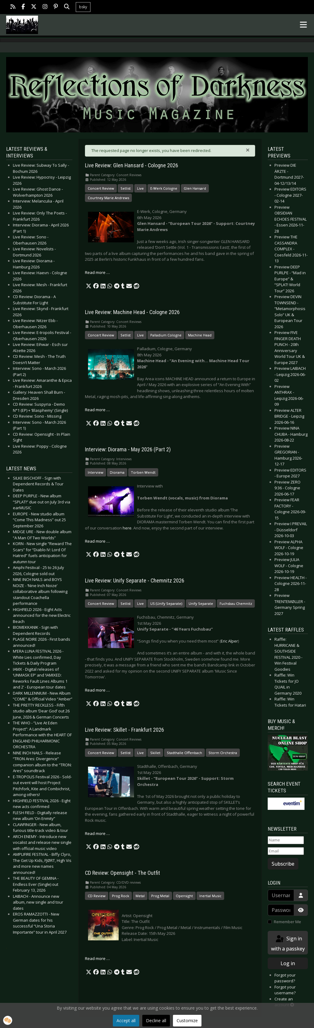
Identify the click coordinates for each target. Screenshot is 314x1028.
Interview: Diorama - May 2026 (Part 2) (128, 449)
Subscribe (283, 863)
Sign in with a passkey (288, 943)
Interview (95, 472)
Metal (140, 895)
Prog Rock (120, 895)
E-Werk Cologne (163, 188)
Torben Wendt (143, 472)
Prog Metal (160, 895)
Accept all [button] (126, 1020)
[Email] (286, 851)
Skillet (155, 752)
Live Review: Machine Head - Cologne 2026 (132, 312)
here (127, 528)
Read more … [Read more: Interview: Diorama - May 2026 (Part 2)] (97, 541)
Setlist (126, 188)
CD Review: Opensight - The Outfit (122, 873)
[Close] (248, 149)
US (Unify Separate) (166, 603)
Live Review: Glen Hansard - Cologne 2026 (131, 165)
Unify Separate (201, 603)
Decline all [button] (156, 1020)
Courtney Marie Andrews (108, 197)
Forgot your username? (285, 990)
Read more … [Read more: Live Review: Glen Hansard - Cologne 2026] (97, 272)
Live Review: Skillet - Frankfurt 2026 (124, 729)
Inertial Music (210, 895)
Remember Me (287, 921)
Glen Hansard (195, 188)
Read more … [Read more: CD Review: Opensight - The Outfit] (97, 958)
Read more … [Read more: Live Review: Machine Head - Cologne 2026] (97, 409)
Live (140, 188)
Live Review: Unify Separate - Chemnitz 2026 (134, 580)
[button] (88, 286)
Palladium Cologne (166, 335)
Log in (288, 963)
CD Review (96, 895)
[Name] (286, 840)
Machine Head (200, 335)
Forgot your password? (285, 978)
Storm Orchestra (223, 752)
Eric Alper (229, 641)
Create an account (284, 1002)
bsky (83, 6)
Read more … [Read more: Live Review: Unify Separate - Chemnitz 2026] (97, 690)
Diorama (117, 472)
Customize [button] (187, 1020)
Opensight (184, 895)
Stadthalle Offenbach (184, 752)
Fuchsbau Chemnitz (236, 603)
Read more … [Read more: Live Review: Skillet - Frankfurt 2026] (97, 833)
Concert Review (101, 188)
